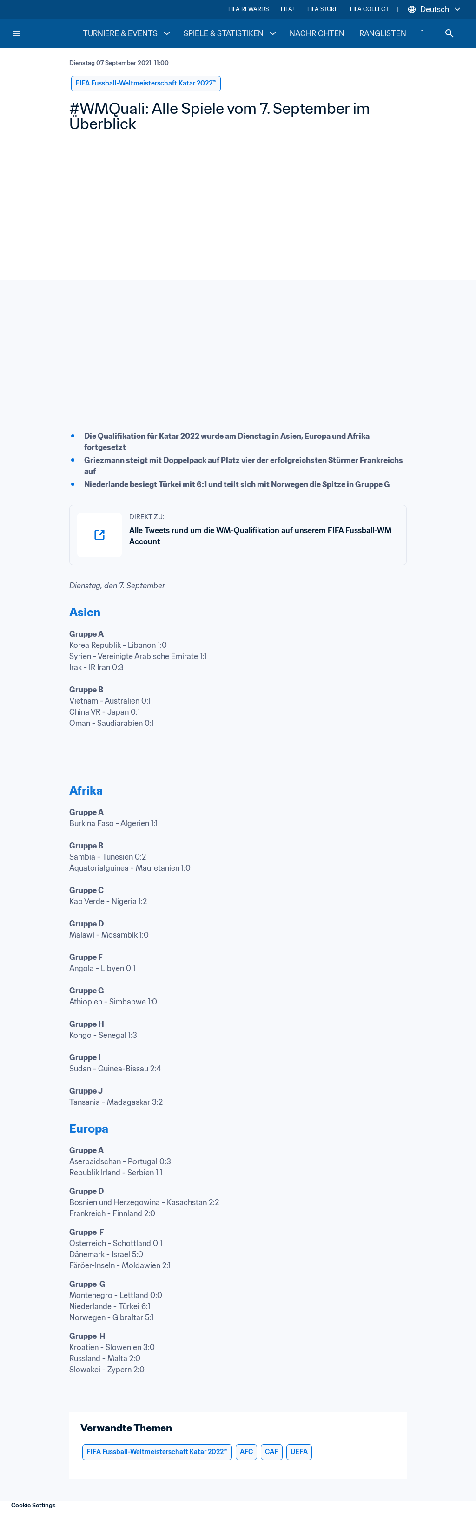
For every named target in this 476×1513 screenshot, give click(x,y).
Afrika (86, 790)
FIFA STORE (322, 9)
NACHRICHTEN (317, 33)
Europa (88, 1129)
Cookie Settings (33, 1505)
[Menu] (16, 33)
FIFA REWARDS (248, 9)
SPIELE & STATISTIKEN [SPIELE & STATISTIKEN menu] (231, 33)
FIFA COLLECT (369, 9)
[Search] (449, 33)
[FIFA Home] (47, 33)
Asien (84, 612)
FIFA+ (288, 9)
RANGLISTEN (382, 33)
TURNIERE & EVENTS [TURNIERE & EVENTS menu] (127, 33)
